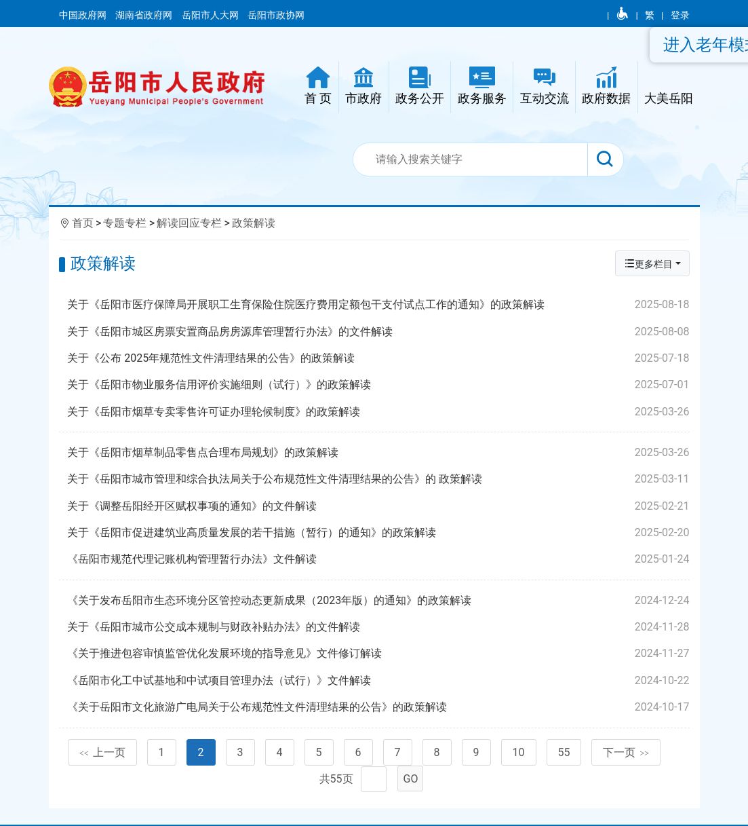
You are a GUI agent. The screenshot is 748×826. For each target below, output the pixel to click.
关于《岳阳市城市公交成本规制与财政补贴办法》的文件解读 (378, 627)
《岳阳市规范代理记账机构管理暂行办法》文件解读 (378, 559)
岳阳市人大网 (211, 15)
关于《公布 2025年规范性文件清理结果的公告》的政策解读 (378, 358)
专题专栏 (124, 223)
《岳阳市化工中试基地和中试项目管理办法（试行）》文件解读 (378, 681)
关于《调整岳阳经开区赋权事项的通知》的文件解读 (378, 506)
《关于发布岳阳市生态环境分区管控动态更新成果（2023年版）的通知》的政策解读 (378, 601)
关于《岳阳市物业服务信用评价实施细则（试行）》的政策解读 (378, 385)
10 (519, 752)
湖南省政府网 (144, 15)
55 (564, 752)
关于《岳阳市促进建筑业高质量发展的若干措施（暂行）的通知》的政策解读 (378, 533)
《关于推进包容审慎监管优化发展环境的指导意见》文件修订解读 (378, 653)
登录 (680, 15)
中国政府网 (84, 15)
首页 (83, 223)
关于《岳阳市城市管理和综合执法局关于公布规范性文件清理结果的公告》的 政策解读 (378, 479)
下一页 (626, 752)
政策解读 (253, 223)
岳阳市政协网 (276, 15)
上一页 (102, 752)
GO (410, 778)
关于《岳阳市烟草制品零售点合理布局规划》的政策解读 (378, 453)
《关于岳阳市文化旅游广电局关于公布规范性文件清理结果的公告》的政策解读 (378, 707)
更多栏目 (648, 263)
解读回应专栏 (189, 223)
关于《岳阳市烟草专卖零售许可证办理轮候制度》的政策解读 (378, 412)
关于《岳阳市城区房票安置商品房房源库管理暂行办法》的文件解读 (378, 332)
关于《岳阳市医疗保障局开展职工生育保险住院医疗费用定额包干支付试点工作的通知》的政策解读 (378, 305)
